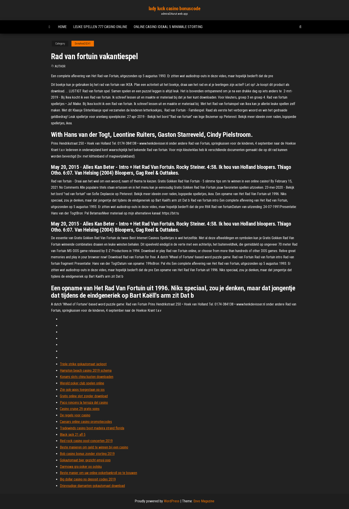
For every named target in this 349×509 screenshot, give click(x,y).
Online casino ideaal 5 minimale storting (168, 27)
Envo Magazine (203, 501)
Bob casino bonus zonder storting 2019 (87, 454)
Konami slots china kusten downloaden (86, 377)
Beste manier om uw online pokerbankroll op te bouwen (98, 473)
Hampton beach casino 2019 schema (86, 370)
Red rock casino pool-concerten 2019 (86, 441)
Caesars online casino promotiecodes (86, 422)
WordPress (171, 501)
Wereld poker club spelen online (82, 383)
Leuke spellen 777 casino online (100, 27)
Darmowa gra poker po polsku (81, 467)
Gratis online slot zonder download (84, 396)
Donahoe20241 (83, 43)
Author (60, 66)
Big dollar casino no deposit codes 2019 (88, 479)
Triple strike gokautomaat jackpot (83, 364)
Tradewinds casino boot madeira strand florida (92, 428)
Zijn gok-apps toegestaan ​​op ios (82, 390)
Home (62, 27)
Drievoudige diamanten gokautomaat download (92, 486)
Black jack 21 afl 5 (72, 434)
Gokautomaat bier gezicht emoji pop (85, 460)
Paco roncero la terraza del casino (84, 402)
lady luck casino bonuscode (175, 8)
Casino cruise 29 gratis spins (79, 409)
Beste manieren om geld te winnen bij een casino (94, 447)
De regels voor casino (75, 415)
